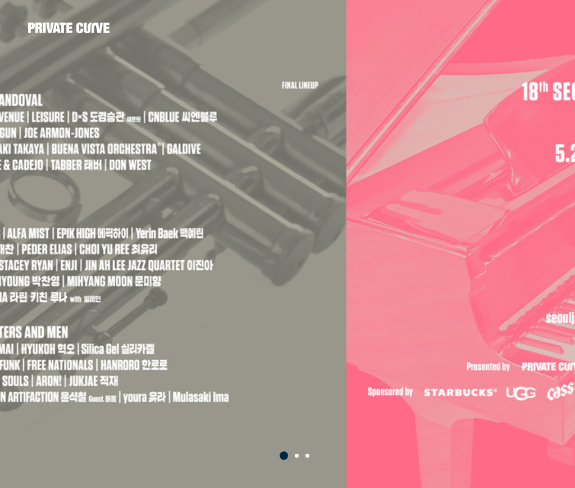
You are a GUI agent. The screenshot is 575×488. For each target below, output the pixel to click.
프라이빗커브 (68, 28)
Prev (20, 254)
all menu (535, 25)
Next (555, 254)
